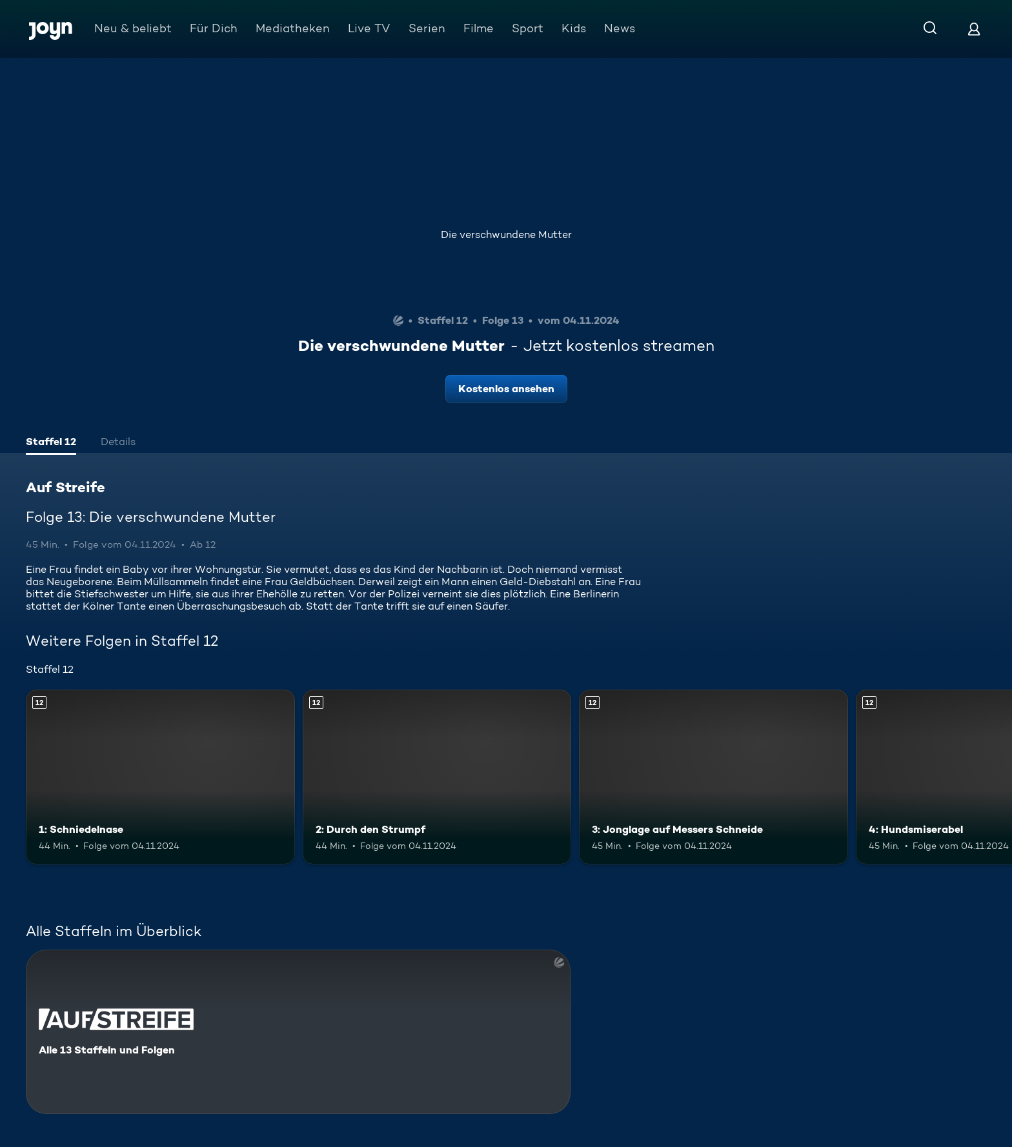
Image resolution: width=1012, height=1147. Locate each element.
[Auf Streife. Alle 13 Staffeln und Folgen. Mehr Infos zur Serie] (298, 1032)
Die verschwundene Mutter (506, 234)
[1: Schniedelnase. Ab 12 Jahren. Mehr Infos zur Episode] (160, 777)
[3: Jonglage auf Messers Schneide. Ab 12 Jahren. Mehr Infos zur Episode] (713, 777)
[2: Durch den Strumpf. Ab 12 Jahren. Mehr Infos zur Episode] (437, 777)
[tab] (51, 443)
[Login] (974, 28)
